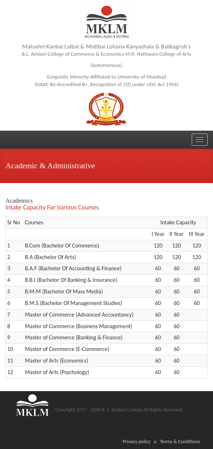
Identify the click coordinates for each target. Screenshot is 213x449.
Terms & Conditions (180, 442)
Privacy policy (137, 442)
